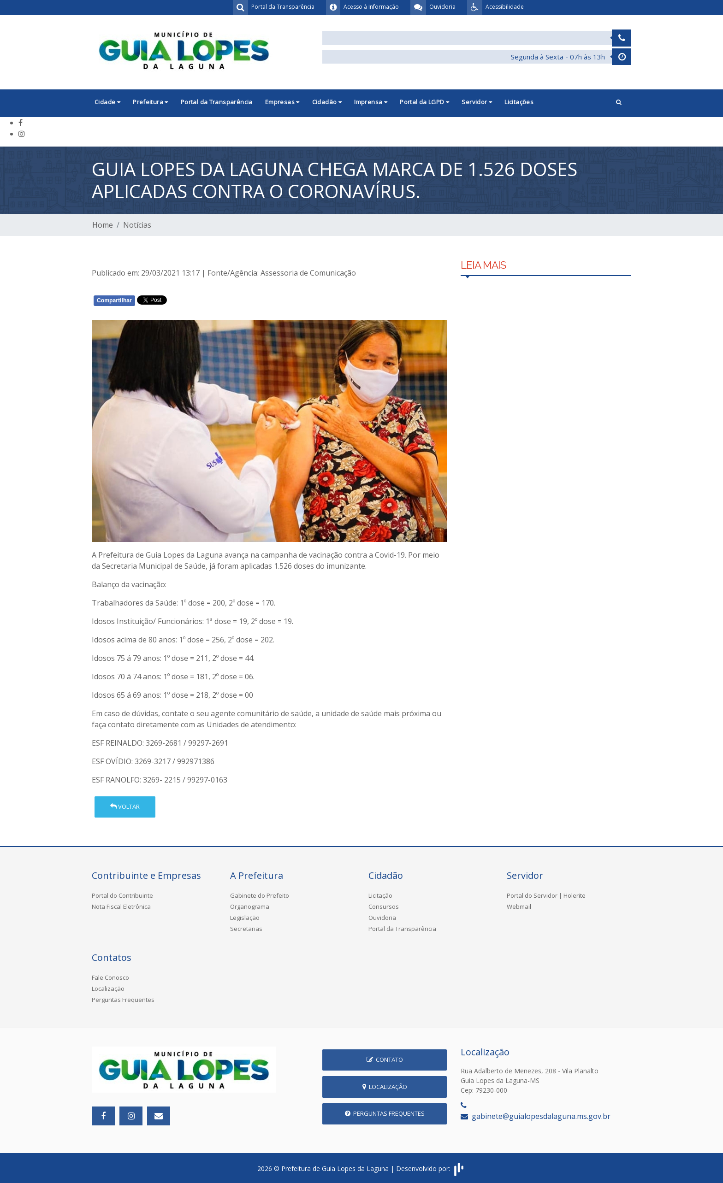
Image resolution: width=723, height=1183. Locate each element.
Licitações (518, 102)
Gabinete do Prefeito (259, 895)
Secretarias (246, 928)
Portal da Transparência (217, 102)
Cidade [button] (107, 102)
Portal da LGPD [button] (424, 102)
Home (102, 225)
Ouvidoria (382, 917)
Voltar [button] (125, 806)
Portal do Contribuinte (122, 895)
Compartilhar (114, 300)
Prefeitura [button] (150, 102)
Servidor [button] (477, 102)
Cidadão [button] (327, 102)
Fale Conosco (110, 977)
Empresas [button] (282, 102)
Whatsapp (198, 302)
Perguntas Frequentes (123, 999)
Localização (108, 988)
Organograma (249, 906)
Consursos (383, 906)
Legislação (245, 917)
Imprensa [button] (370, 102)
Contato (385, 1059)
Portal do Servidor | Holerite (546, 895)
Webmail (519, 906)
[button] (618, 103)
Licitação (380, 895)
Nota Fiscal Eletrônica (121, 906)
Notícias (137, 225)
